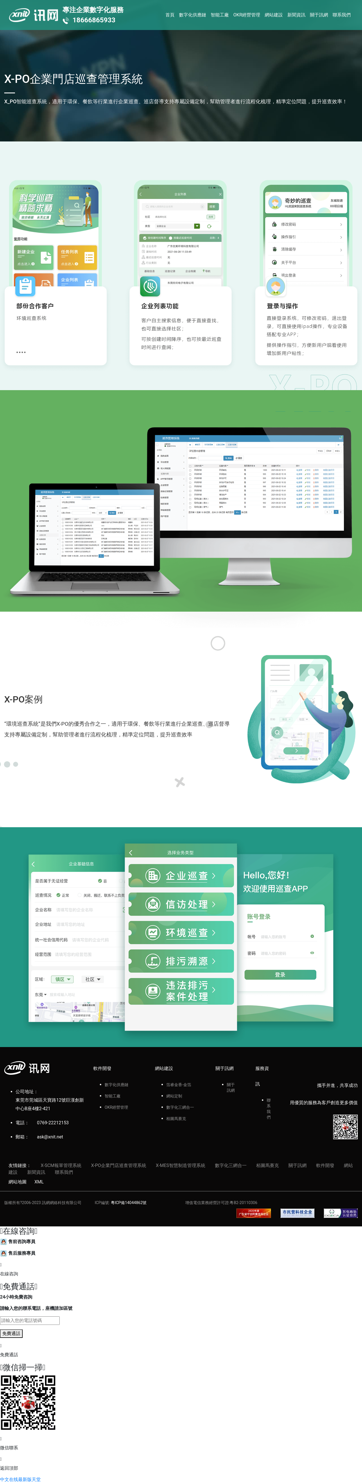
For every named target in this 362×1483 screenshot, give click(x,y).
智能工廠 (220, 15)
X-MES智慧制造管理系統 (180, 1165)
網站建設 (274, 15)
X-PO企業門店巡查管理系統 (118, 1165)
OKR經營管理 (246, 15)
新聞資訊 (296, 15)
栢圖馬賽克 (176, 1118)
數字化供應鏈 (192, 15)
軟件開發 (325, 1165)
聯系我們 (342, 15)
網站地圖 (17, 1182)
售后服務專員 (17, 1253)
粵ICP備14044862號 (129, 1202)
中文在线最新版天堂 (20, 1479)
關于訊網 (319, 15)
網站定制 (174, 1096)
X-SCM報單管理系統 (61, 1165)
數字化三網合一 (180, 1107)
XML (39, 1182)
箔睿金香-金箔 (178, 1084)
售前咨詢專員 (17, 1241)
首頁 (169, 15)
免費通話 (11, 1333)
